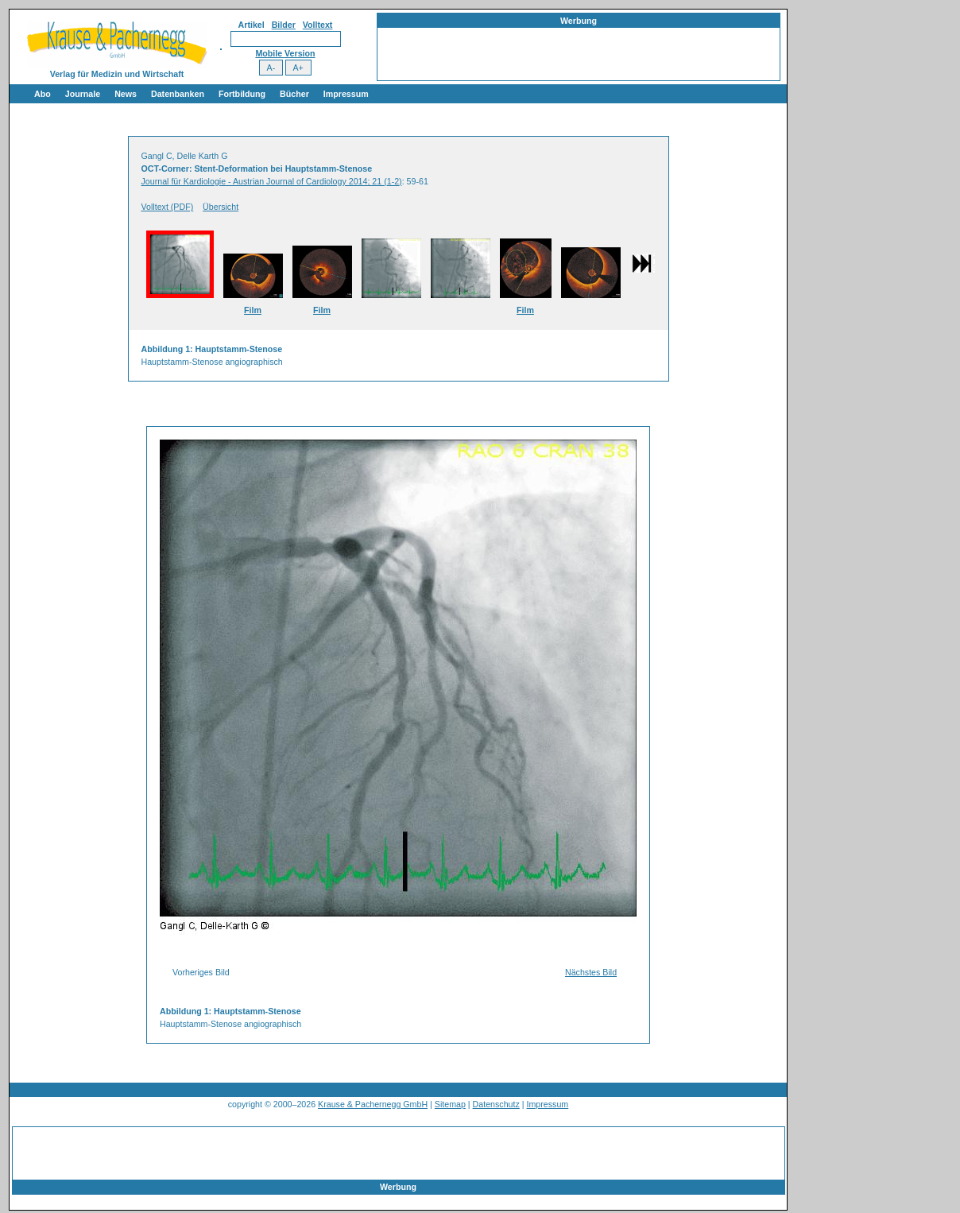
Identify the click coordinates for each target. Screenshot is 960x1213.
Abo (42, 94)
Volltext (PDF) (167, 206)
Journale (82, 94)
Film (252, 310)
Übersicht (220, 206)
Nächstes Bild (591, 972)
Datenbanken (177, 94)
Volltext (318, 24)
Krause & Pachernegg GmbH (373, 1104)
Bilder (284, 24)
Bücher (294, 94)
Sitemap (450, 1104)
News (125, 94)
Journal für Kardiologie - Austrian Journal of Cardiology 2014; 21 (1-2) (271, 181)
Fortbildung (242, 94)
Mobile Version (285, 53)
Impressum (346, 94)
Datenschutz (496, 1104)
